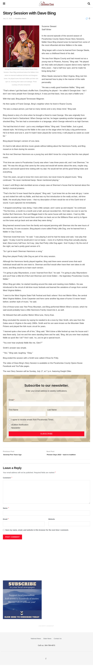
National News (36, 639)
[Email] (46, 403)
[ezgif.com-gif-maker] (22, 601)
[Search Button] (89, 3)
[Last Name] (65, 413)
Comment (7, 478)
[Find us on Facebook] (45, 659)
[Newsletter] (9, 428)
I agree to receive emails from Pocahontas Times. (32, 420)
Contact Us (58, 639)
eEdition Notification (19, 425)
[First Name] (27, 413)
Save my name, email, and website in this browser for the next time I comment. (37, 531)
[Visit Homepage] (46, 3)
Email (11, 400)
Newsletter (15, 428)
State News (47, 639)
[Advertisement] (46, 560)
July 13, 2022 (7, 18)
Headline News (20, 18)
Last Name (52, 410)
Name (6, 509)
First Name (13, 410)
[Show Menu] (4, 3)
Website (51, 520)
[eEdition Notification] (9, 425)
